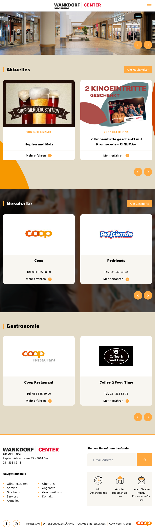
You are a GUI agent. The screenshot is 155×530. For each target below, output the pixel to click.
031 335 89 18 (12, 462)
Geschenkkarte (52, 492)
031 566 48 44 (119, 272)
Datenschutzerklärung (58, 523)
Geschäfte (13, 492)
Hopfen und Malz (38, 144)
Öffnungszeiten (17, 484)
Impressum (33, 523)
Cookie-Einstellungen (92, 523)
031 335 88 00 (41, 272)
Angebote (48, 488)
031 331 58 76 (119, 393)
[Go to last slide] (138, 45)
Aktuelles (13, 501)
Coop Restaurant (38, 382)
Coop (38, 261)
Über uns (48, 484)
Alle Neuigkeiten (138, 70)
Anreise (12, 488)
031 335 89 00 (41, 393)
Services (12, 496)
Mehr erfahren (39, 155)
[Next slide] (148, 45)
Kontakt (47, 496)
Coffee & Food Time (116, 382)
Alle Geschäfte (139, 204)
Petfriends (116, 261)
